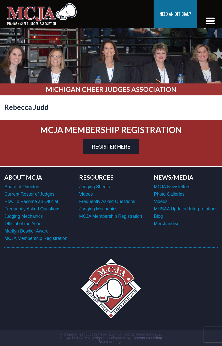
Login (119, 342)
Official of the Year (22, 223)
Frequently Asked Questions (32, 208)
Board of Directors (22, 186)
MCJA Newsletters (172, 186)
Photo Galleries (169, 194)
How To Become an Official (31, 201)
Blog (158, 216)
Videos (86, 194)
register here (111, 146)
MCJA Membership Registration (35, 238)
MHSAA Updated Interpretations (185, 208)
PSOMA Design (89, 338)
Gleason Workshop (146, 338)
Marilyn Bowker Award (26, 231)
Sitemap (105, 342)
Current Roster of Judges (29, 194)
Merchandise (167, 223)
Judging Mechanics (23, 216)
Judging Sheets (94, 186)
